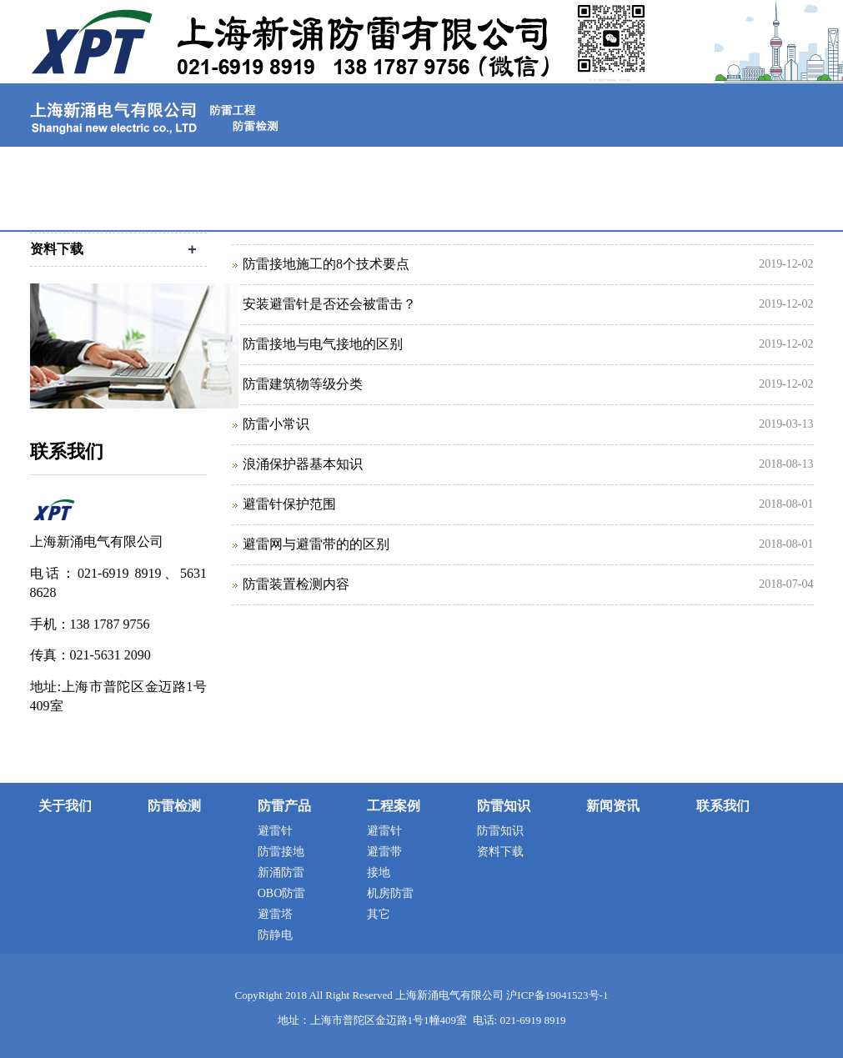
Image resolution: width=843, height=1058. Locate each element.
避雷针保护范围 (289, 504)
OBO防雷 (282, 893)
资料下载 (500, 851)
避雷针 (275, 831)
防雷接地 (281, 851)
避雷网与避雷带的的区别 (316, 544)
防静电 (275, 935)
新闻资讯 (743, 161)
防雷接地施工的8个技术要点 (326, 264)
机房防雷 (390, 893)
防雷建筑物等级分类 (303, 384)
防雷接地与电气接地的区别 (323, 344)
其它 (378, 914)
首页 (75, 161)
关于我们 (176, 161)
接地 (378, 872)
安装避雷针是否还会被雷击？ (329, 304)
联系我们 (86, 208)
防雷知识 (630, 161)
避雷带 (384, 851)
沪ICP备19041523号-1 (557, 995)
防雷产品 (403, 161)
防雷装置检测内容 (296, 584)
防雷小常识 (276, 424)
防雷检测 (290, 161)
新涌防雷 (281, 872)
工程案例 (517, 161)
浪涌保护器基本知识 (303, 464)
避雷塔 (275, 914)
